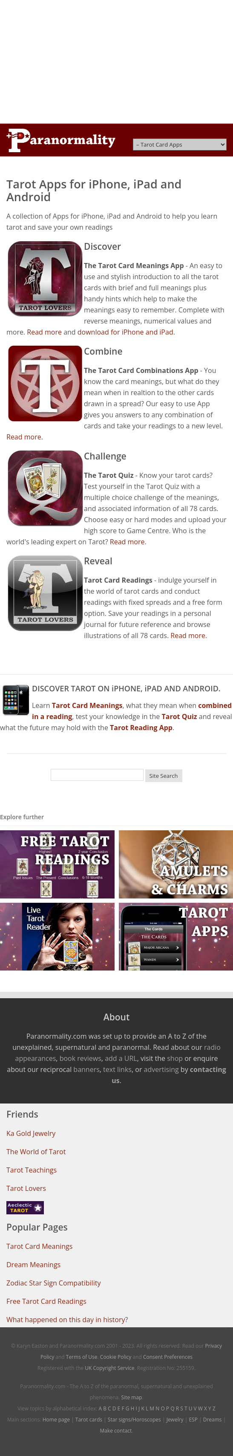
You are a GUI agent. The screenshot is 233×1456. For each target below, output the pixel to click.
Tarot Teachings (31, 1170)
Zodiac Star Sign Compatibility (53, 1283)
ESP (193, 1419)
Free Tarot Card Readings (46, 1301)
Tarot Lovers (26, 1188)
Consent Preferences (168, 1357)
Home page (56, 1419)
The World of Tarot (36, 1151)
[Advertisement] (116, 61)
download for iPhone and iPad (125, 332)
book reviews (80, 1058)
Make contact (116, 1430)
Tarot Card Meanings (39, 1246)
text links (117, 1069)
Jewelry (175, 1419)
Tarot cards (88, 1419)
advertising (161, 1069)
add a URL (121, 1058)
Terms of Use (82, 1357)
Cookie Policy (115, 1357)
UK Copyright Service (109, 1368)
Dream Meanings (33, 1264)
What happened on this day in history (65, 1319)
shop (175, 1058)
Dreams (212, 1419)
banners (86, 1069)
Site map (131, 1397)
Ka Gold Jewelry (30, 1133)
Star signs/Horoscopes (134, 1419)
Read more (44, 332)
